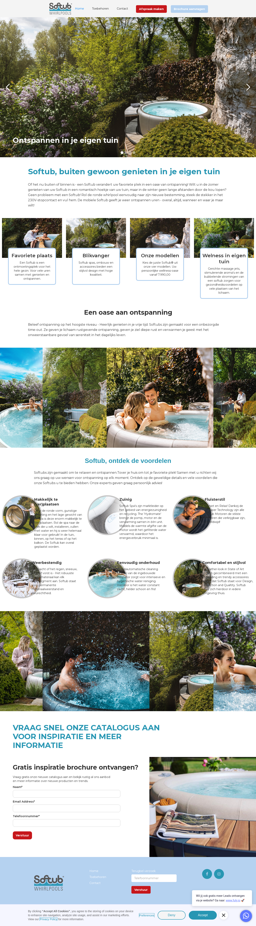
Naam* (17, 787)
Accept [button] (203, 915)
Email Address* (24, 801)
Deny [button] (171, 915)
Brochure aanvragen (189, 9)
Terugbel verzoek (143, 871)
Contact (122, 8)
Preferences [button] (146, 915)
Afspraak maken (151, 9)
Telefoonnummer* (26, 816)
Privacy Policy (48, 919)
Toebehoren (100, 8)
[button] (8, 87)
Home (79, 8)
